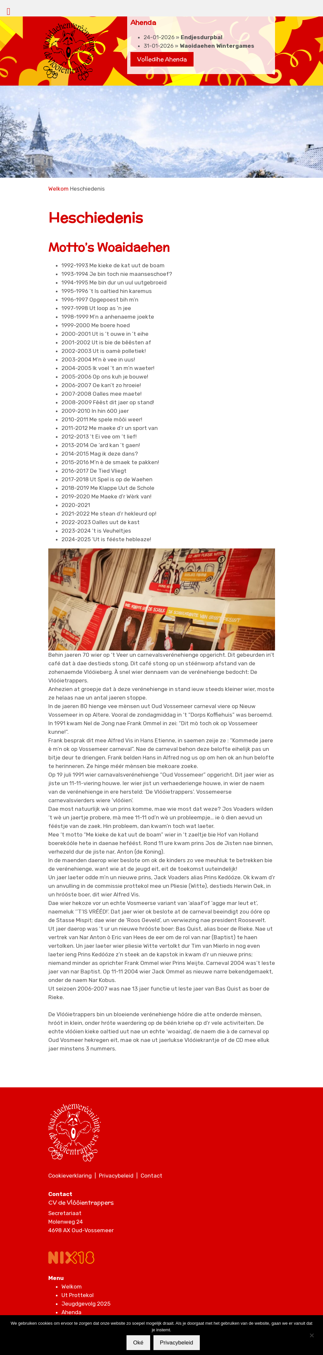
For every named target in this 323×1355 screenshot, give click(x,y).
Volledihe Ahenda (162, 59)
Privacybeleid (116, 1175)
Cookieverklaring (70, 1175)
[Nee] (311, 1335)
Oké (138, 1343)
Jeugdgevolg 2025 (85, 1303)
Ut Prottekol (77, 1295)
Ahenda (71, 1312)
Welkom (58, 188)
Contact (151, 1175)
